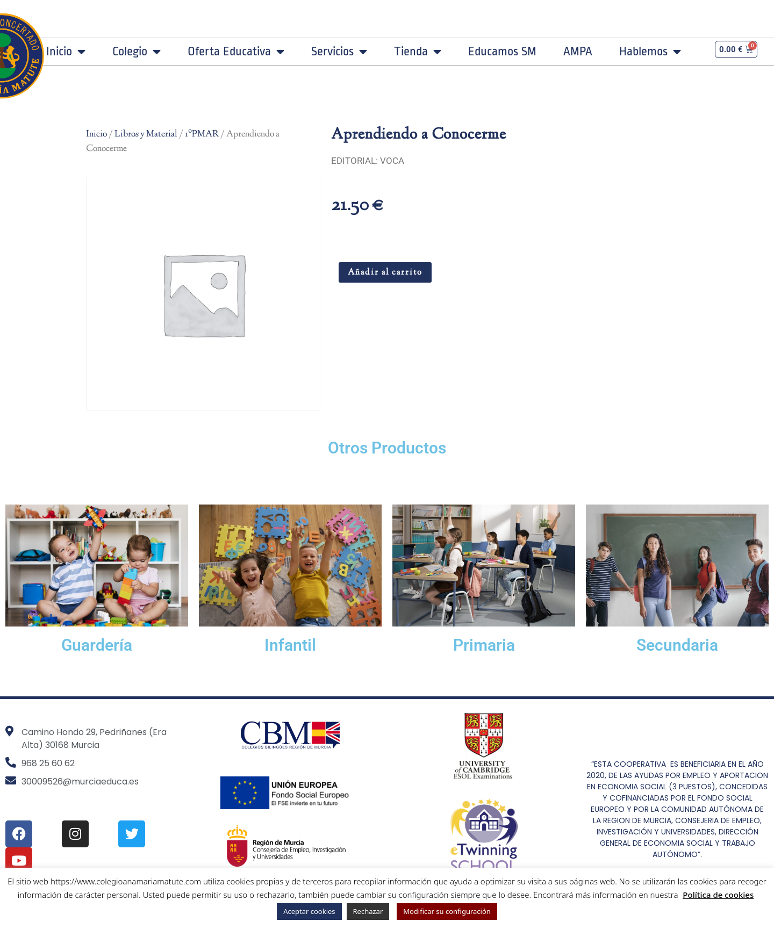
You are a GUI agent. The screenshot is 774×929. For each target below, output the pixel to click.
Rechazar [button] (368, 911)
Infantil (290, 645)
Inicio (65, 51)
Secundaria (677, 645)
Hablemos (650, 51)
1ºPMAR (202, 134)
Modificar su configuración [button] (447, 911)
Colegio (136, 51)
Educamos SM (502, 52)
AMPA (577, 52)
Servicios (339, 51)
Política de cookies (718, 894)
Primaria (484, 645)
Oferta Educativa (236, 51)
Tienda (417, 51)
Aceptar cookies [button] (309, 911)
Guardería (96, 645)
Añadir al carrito (385, 273)
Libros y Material (145, 134)
